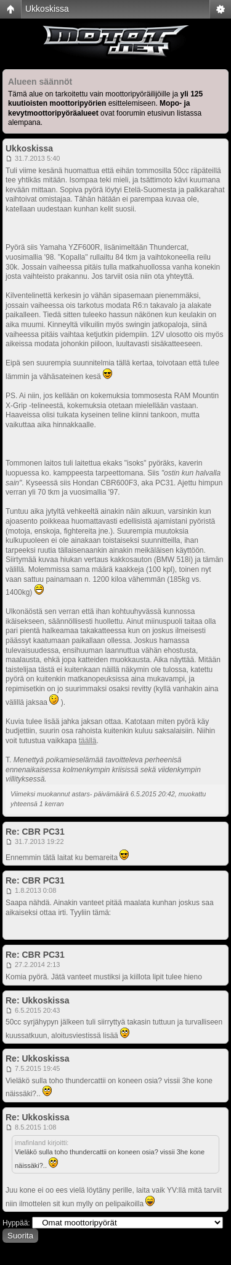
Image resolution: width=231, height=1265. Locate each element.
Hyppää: (16, 1223)
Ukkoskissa (47, 9)
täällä (88, 740)
